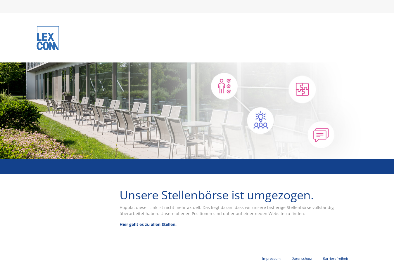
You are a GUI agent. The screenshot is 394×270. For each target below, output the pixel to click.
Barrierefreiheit (335, 258)
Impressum (271, 258)
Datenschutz (301, 258)
